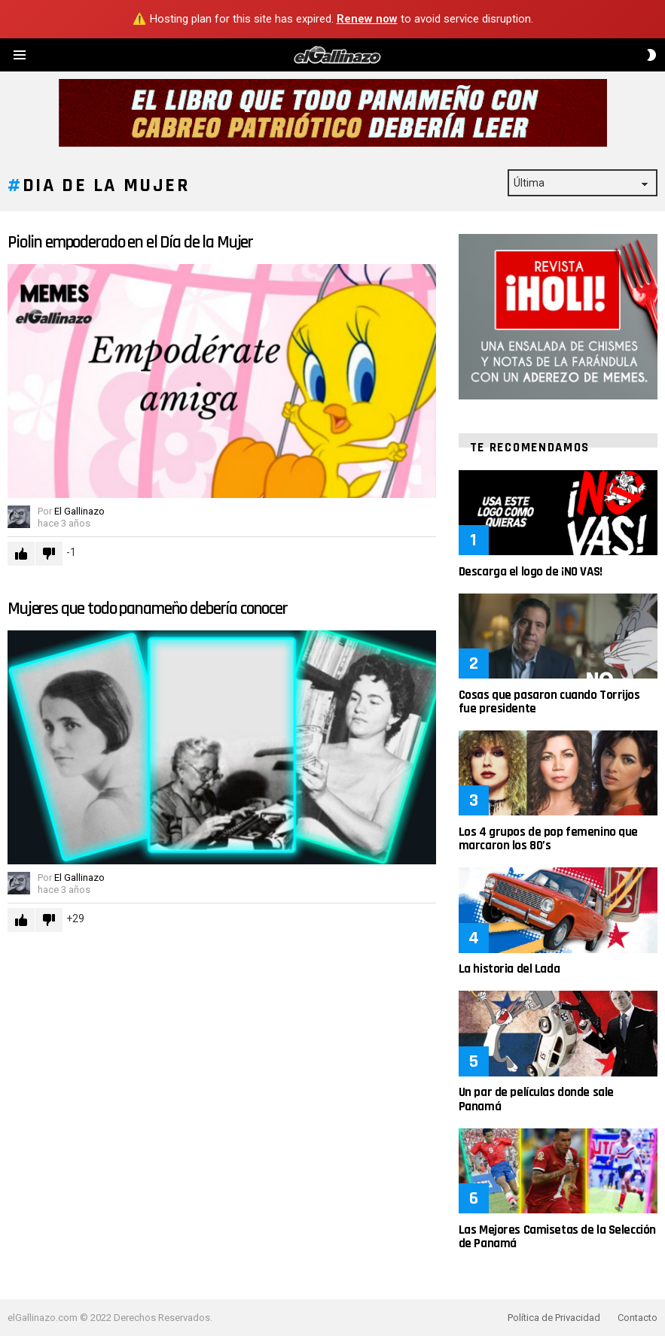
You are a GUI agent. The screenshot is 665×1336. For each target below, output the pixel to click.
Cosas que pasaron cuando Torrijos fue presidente (549, 702)
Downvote (49, 554)
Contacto (637, 1317)
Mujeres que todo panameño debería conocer (148, 609)
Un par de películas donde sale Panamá (536, 1099)
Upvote (21, 554)
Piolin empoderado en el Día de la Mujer (130, 243)
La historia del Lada (509, 969)
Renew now (367, 19)
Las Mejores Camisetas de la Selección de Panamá (557, 1237)
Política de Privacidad (554, 1317)
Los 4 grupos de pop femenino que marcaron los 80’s (548, 839)
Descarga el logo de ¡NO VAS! (530, 571)
